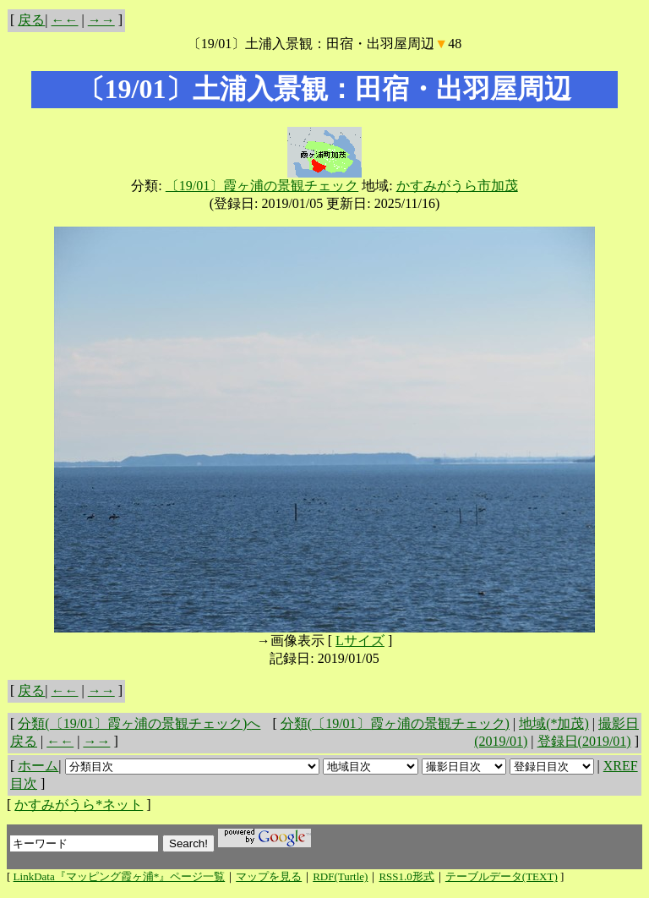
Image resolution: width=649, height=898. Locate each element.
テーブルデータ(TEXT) (501, 876)
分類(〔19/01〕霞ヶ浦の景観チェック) (395, 723)
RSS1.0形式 (406, 876)
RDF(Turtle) (340, 876)
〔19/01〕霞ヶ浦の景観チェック (262, 185)
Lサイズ (359, 640)
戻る (31, 20)
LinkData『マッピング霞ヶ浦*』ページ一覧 (120, 876)
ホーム (38, 765)
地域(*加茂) (554, 723)
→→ (101, 20)
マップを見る (269, 876)
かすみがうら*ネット (78, 804)
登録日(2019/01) (584, 741)
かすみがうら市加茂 (457, 185)
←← (65, 20)
